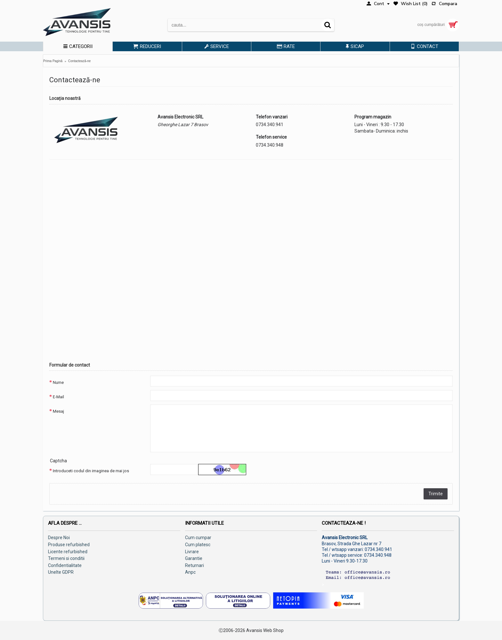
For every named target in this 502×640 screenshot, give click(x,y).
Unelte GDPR (61, 572)
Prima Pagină (52, 61)
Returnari (194, 565)
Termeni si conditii (66, 558)
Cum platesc (197, 544)
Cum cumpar (198, 537)
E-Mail (58, 396)
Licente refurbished (67, 551)
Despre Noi (59, 537)
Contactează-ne (79, 61)
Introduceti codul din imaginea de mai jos (91, 470)
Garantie (193, 558)
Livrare (192, 551)
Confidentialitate (65, 565)
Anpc (190, 572)
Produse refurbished (69, 544)
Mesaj (58, 411)
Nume (58, 382)
